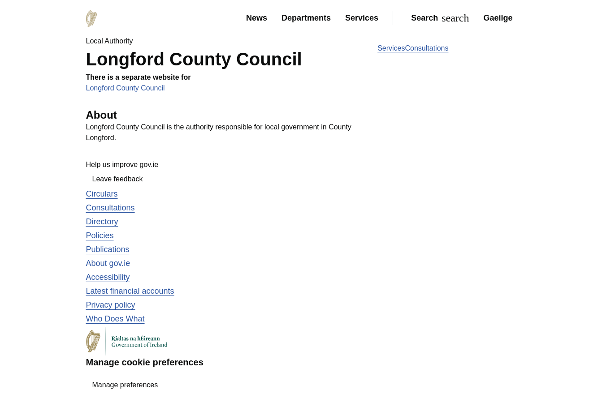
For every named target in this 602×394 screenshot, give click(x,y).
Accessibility (108, 277)
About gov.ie (108, 263)
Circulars (102, 193)
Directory (102, 221)
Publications (108, 249)
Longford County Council (125, 88)
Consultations (427, 48)
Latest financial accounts (130, 291)
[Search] (438, 18)
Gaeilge (497, 17)
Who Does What (115, 318)
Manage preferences (125, 385)
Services (361, 17)
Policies (100, 235)
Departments (306, 17)
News (256, 17)
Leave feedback (117, 179)
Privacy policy (110, 304)
